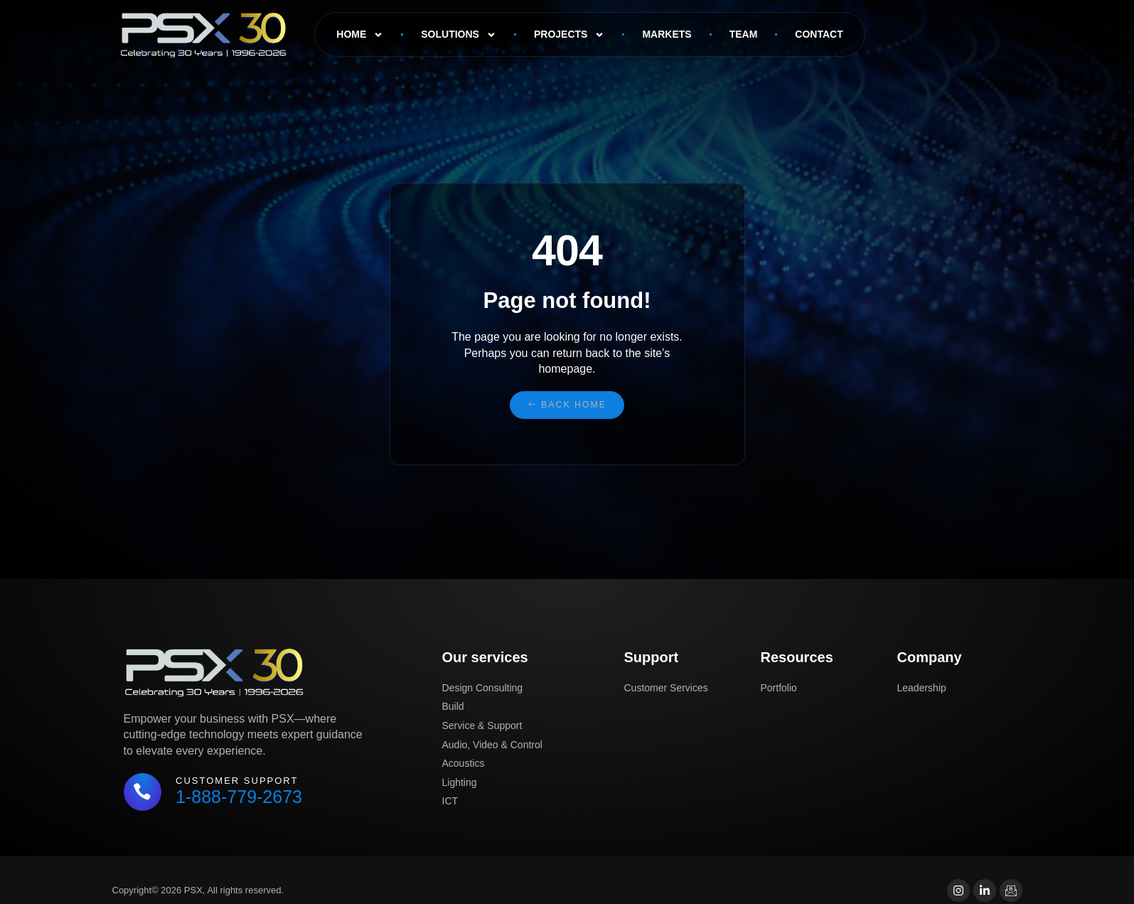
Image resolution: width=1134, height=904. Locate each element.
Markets (666, 34)
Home (359, 35)
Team (743, 34)
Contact (819, 34)
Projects (569, 35)
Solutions (458, 35)
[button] (567, 405)
